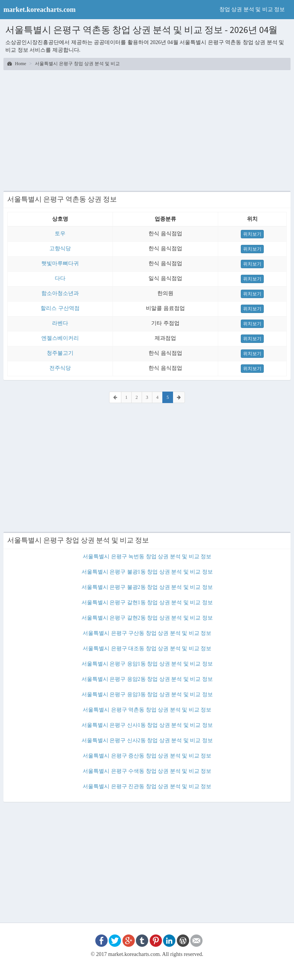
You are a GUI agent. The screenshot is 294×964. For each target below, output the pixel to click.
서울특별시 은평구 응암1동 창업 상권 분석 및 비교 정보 (147, 664)
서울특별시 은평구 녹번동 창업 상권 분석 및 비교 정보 (147, 556)
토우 (60, 233)
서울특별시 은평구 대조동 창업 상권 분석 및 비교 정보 (147, 648)
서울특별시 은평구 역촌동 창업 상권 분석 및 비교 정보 (147, 710)
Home (16, 63)
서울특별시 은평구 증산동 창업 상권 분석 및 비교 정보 (147, 756)
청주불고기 (60, 353)
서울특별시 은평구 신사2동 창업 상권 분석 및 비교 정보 (147, 740)
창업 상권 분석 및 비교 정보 (252, 9)
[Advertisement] (147, 129)
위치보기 (252, 234)
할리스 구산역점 (60, 308)
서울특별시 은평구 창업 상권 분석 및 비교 (77, 63)
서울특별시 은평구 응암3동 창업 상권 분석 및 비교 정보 (147, 694)
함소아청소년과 (60, 293)
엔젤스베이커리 (60, 338)
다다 (60, 278)
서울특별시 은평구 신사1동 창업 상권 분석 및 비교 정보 (147, 725)
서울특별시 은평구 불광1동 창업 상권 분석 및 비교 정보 (147, 572)
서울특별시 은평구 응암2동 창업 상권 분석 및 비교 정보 (147, 679)
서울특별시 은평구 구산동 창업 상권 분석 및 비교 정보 (147, 633)
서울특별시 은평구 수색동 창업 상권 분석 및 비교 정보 (147, 771)
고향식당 (60, 248)
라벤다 (60, 323)
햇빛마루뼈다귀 (60, 263)
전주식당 (60, 368)
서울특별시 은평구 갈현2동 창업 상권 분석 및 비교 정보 (147, 618)
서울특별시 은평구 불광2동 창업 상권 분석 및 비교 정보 (147, 587)
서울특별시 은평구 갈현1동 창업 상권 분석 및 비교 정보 (147, 602)
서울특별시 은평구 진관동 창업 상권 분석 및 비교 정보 (147, 786)
